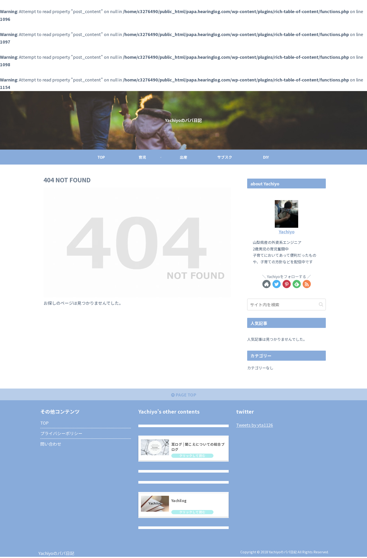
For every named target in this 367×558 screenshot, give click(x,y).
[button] (321, 304)
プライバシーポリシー (61, 433)
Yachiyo (286, 231)
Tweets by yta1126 (254, 425)
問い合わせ (50, 444)
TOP (44, 423)
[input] (286, 304)
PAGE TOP (183, 395)
